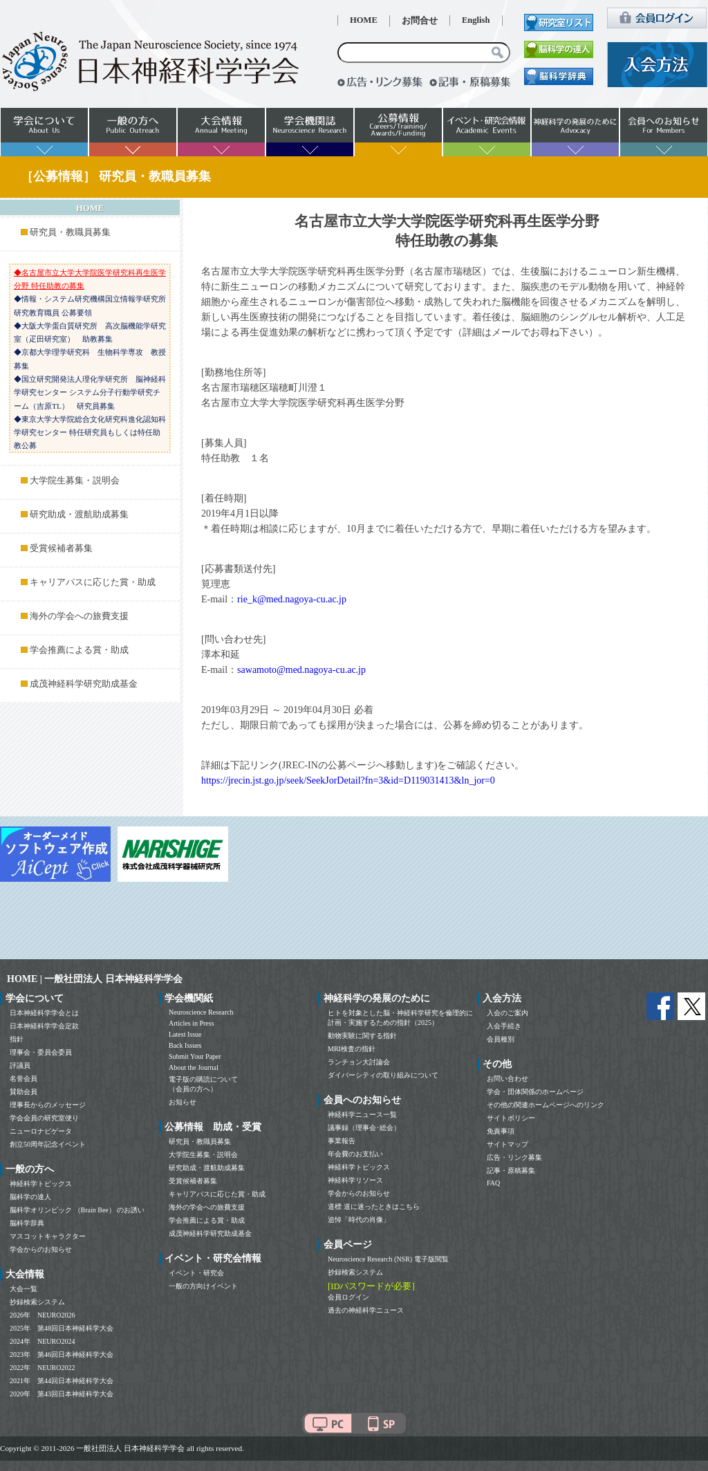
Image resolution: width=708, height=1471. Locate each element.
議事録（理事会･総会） (364, 1127)
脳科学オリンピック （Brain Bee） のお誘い (77, 1210)
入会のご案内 (507, 1013)
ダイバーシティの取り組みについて (383, 1075)
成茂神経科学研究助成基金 (84, 684)
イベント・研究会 (196, 1273)
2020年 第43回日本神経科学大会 (61, 1394)
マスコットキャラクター (48, 1236)
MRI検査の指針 (351, 1049)
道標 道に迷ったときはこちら (374, 1206)
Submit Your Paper (195, 1056)
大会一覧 (23, 1289)
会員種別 (500, 1039)
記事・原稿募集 (511, 1170)
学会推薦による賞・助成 (79, 650)
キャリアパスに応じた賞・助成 (93, 582)
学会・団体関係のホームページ (535, 1091)
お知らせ (182, 1102)
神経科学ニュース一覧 (362, 1114)
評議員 (20, 1065)
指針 (17, 1039)
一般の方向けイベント (203, 1286)
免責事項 (500, 1131)
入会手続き (504, 1026)
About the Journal (193, 1067)
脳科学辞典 (27, 1223)
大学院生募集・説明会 (75, 480)
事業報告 (341, 1141)
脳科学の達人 (30, 1197)
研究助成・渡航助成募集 (79, 514)
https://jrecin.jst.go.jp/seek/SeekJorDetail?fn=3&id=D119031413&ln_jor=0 (348, 780)
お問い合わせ (507, 1078)
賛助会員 (23, 1091)
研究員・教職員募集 (70, 232)
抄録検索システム (37, 1302)
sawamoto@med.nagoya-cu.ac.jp (301, 670)
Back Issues (185, 1045)
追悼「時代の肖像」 (359, 1219)
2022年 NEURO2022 (42, 1367)
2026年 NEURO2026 (42, 1315)
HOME (364, 20)
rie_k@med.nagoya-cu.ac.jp (291, 599)
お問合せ (420, 21)
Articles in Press (191, 1023)
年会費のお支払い (355, 1154)
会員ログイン (348, 1297)
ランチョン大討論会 (359, 1062)
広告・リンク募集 (514, 1157)
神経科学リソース (355, 1180)
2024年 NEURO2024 (42, 1341)
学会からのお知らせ (41, 1249)
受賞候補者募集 (61, 548)
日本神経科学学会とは (44, 1013)
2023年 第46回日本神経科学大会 (61, 1354)
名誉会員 (23, 1078)
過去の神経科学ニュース (366, 1310)
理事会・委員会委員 (41, 1052)
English (476, 20)
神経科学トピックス (41, 1183)
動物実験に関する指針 (362, 1035)
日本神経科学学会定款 (44, 1026)
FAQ (493, 1183)
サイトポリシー (511, 1118)
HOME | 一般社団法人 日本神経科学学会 (95, 979)
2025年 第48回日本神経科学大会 (61, 1328)
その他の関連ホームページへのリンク (545, 1105)
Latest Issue (185, 1034)
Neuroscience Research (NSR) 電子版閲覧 (388, 1259)
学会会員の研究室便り (44, 1118)
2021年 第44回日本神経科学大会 (61, 1381)
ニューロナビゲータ (41, 1131)
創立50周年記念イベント (48, 1144)
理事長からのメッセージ (48, 1105)
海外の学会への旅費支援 (79, 616)
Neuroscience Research (201, 1012)
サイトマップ (507, 1144)
